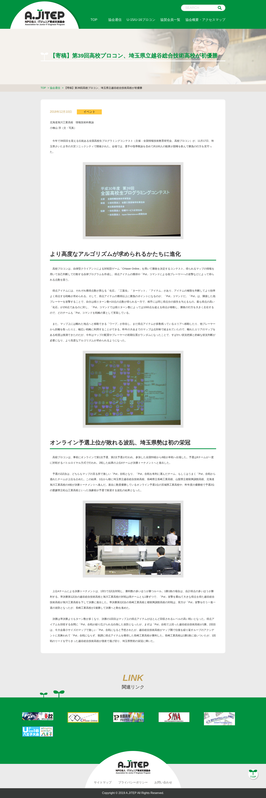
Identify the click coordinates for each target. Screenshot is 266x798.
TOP (94, 20)
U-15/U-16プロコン (141, 20)
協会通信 (115, 20)
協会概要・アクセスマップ (205, 20)
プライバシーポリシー (133, 782)
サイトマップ (103, 782)
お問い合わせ (163, 782)
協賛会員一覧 (170, 20)
